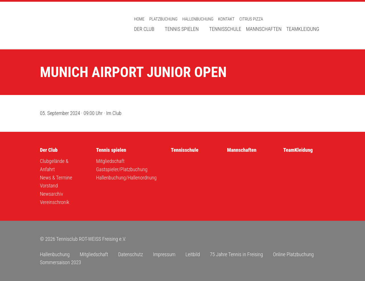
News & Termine (56, 178)
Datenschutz (130, 254)
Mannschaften (264, 29)
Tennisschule (225, 29)
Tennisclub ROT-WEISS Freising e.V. (80, 25)
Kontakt (226, 19)
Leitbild (192, 254)
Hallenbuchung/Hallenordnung (126, 178)
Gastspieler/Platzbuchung (121, 169)
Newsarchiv (51, 194)
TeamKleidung (302, 29)
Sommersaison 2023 (60, 262)
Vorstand (49, 186)
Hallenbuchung (197, 19)
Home (139, 19)
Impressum (164, 254)
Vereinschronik (54, 202)
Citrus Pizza (251, 19)
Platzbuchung (163, 19)
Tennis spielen (182, 29)
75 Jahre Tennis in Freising (236, 254)
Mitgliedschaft (110, 161)
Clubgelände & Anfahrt (54, 165)
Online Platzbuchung (293, 254)
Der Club (144, 29)
